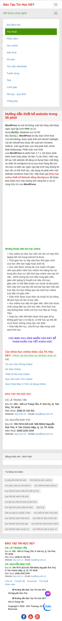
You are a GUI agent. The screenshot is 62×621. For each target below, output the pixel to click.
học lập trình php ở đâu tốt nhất (19, 507)
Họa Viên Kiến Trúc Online (18, 379)
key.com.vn (18, 560)
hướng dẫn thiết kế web (15, 480)
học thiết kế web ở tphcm (46, 485)
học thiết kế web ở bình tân (45, 518)
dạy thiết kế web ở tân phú (16, 496)
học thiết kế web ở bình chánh (45, 524)
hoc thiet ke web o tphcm (41, 480)
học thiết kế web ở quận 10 (45, 529)
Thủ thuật (43, 581)
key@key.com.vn (38, 560)
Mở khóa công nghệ (15, 13)
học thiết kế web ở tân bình (17, 518)
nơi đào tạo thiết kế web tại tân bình (21, 502)
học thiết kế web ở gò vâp (16, 524)
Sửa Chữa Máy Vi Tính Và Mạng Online (25, 384)
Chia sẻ (8, 581)
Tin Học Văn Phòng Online (18, 364)
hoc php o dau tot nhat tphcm (18, 485)
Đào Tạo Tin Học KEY (19, 4)
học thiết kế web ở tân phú (45, 513)
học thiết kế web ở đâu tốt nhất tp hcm (22, 491)
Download (32, 581)
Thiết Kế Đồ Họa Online (17, 374)
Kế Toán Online (13, 369)
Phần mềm (10, 584)
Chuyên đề (20, 581)
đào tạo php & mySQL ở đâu (17, 513)
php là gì (40, 507)
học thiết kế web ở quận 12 (17, 529)
